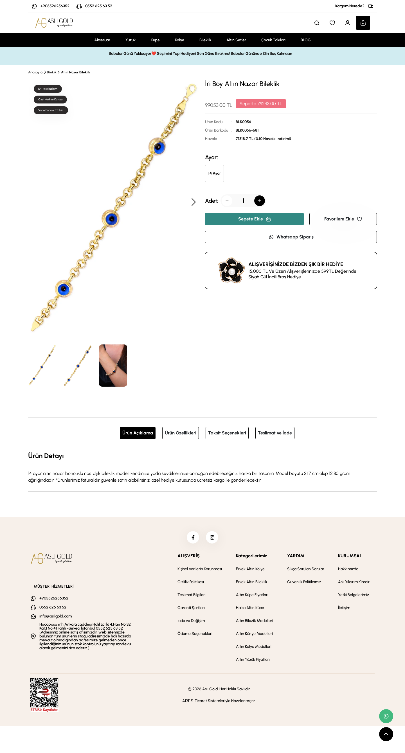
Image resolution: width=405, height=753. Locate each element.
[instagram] (213, 538)
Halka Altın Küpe (250, 609)
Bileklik (205, 40)
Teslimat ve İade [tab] (275, 433)
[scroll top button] (386, 734)
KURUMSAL (350, 557)
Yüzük (130, 40)
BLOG (306, 40)
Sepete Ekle (254, 219)
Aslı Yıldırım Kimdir (354, 583)
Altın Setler (236, 40)
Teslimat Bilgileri (191, 596)
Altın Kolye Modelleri (253, 648)
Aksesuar (102, 40)
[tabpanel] (202, 467)
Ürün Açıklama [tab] (137, 433)
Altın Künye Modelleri (254, 635)
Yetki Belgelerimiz (353, 596)
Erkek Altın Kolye (250, 570)
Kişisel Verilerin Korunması (199, 570)
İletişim (344, 609)
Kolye (179, 40)
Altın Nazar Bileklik (75, 72)
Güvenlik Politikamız (304, 583)
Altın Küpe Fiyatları (252, 596)
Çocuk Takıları (273, 40)
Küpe (155, 40)
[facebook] (192, 538)
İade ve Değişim (191, 622)
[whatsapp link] (386, 716)
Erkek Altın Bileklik (251, 583)
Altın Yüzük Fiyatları (253, 661)
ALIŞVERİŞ (188, 557)
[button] (193, 203)
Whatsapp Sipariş (291, 237)
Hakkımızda (348, 570)
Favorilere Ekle (343, 219)
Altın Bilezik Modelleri (254, 622)
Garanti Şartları (191, 609)
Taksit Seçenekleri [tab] (227, 433)
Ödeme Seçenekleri (194, 635)
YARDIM (295, 557)
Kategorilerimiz (251, 557)
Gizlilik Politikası (190, 583)
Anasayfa (35, 72)
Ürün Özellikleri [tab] (180, 433)
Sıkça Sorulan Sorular (305, 570)
